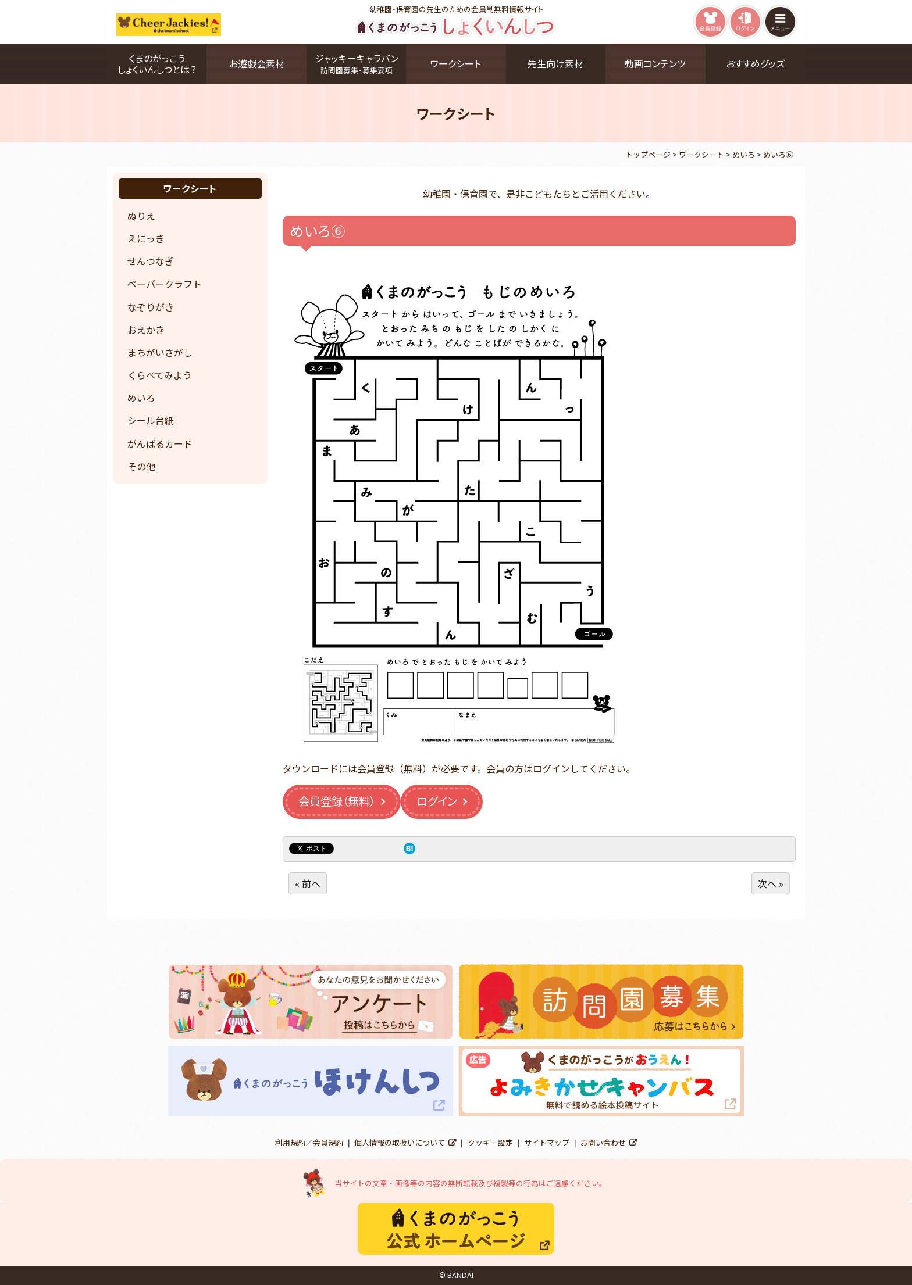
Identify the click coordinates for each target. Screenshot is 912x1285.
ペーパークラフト (164, 284)
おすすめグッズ (755, 63)
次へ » (770, 883)
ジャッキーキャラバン (356, 63)
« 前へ (307, 883)
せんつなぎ (150, 261)
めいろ (141, 398)
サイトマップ (546, 1142)
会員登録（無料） (336, 801)
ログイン (436, 801)
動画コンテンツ (655, 63)
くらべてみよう (159, 375)
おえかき (146, 330)
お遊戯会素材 (256, 63)
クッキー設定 (490, 1142)
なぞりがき (150, 307)
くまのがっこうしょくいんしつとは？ (156, 63)
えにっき (146, 238)
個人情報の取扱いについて (399, 1142)
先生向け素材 (555, 63)
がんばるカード (160, 443)
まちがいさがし (160, 352)
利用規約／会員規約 (309, 1142)
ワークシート (455, 63)
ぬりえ (141, 216)
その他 (141, 466)
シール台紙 (150, 420)
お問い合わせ (603, 1142)
